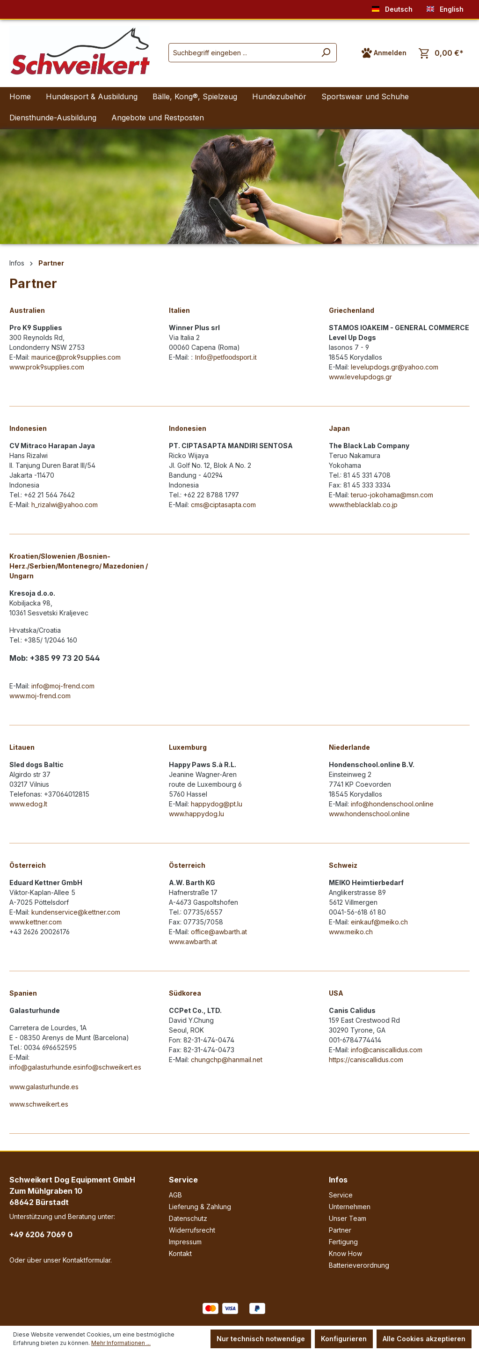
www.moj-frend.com (40, 696)
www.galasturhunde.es (44, 1087)
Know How (345, 1253)
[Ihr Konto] (384, 53)
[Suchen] (326, 52)
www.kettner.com (35, 922)
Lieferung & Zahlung (200, 1207)
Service (183, 1179)
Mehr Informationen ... (121, 1342)
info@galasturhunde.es (44, 1067)
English (445, 7)
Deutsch (392, 7)
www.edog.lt (28, 804)
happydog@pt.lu (216, 804)
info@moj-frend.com (62, 686)
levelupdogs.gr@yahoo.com (394, 367)
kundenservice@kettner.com (75, 912)
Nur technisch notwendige (261, 1339)
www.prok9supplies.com (46, 367)
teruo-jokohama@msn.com (392, 495)
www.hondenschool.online (369, 814)
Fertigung (343, 1242)
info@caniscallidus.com (386, 1050)
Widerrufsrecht (192, 1230)
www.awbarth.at (193, 942)
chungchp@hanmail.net (226, 1060)
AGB (175, 1195)
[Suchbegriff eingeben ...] (241, 52)
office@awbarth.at (219, 932)
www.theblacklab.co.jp (363, 505)
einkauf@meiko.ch (379, 922)
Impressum (185, 1242)
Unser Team (347, 1218)
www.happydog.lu (196, 814)
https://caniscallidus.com (366, 1060)
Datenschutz (188, 1218)
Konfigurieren (344, 1339)
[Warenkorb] (441, 53)
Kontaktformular (86, 1260)
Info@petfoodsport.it (225, 357)
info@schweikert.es (110, 1067)
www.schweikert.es (38, 1104)
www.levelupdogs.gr (360, 377)
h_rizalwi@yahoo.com (64, 505)
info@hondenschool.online (392, 804)
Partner (340, 1230)
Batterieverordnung (359, 1265)
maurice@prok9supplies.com (76, 357)
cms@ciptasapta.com (223, 505)
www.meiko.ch (351, 932)
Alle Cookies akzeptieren (424, 1339)
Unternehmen (349, 1207)
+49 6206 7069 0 (41, 1234)
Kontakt (180, 1253)
